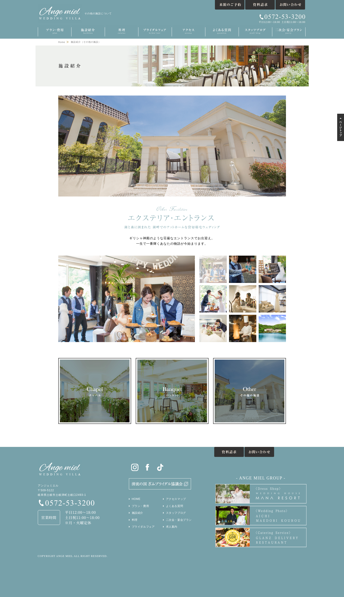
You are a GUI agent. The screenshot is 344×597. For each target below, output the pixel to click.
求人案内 (171, 526)
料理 (135, 519)
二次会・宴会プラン (179, 519)
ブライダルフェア (143, 526)
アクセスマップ (176, 499)
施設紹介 (137, 512)
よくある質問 (174, 506)
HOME (136, 499)
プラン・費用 (140, 506)
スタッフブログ (176, 512)
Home (61, 42)
